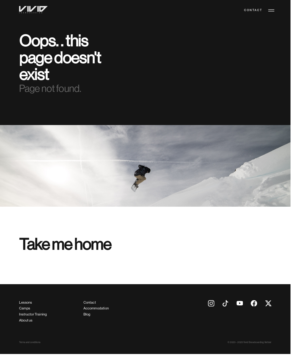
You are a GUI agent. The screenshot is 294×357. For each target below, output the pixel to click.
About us (25, 320)
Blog (86, 314)
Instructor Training (33, 314)
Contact (253, 10)
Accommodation (96, 308)
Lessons (25, 302)
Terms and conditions (29, 342)
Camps (24, 308)
